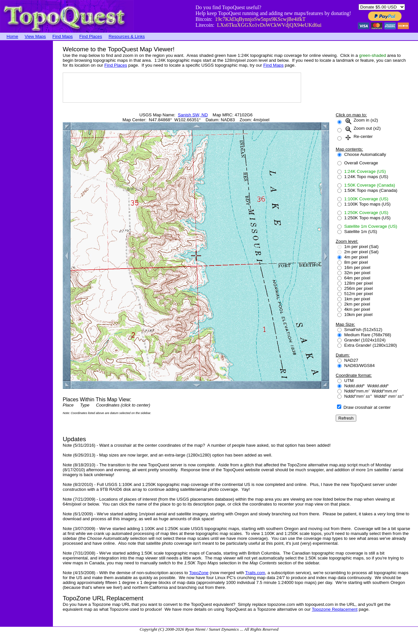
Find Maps (63, 36)
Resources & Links (126, 36)
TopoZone (198, 572)
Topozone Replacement (335, 609)
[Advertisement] (26, 139)
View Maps (35, 36)
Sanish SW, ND (193, 114)
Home (12, 36)
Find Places (90, 36)
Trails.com (255, 572)
